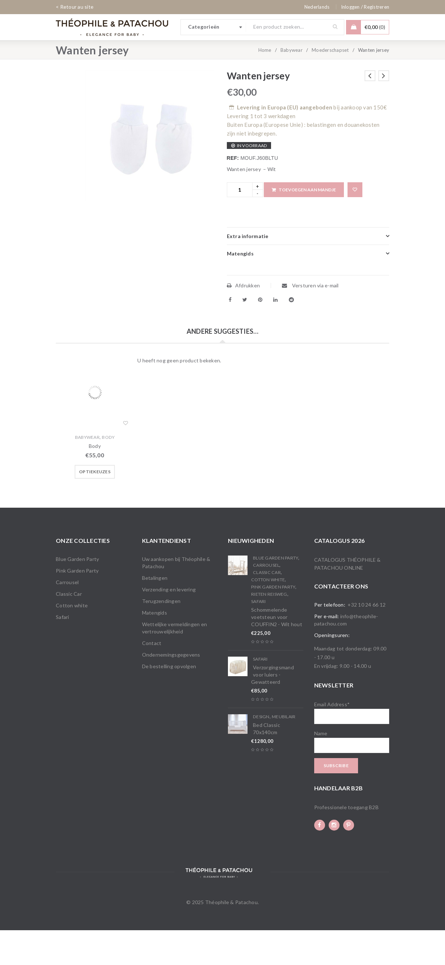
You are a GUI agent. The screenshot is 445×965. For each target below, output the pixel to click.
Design (261, 751)
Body (108, 472)
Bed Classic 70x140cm (266, 763)
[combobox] (213, 27)
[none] (317, 7)
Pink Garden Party (77, 605)
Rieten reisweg (269, 629)
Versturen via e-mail (310, 320)
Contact (152, 678)
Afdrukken (243, 320)
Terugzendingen (161, 636)
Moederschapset (330, 85)
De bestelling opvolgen (169, 701)
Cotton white (72, 640)
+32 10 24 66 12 (367, 639)
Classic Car (69, 628)
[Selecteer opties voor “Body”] (95, 506)
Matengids (154, 647)
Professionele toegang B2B (346, 842)
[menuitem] (317, 7)
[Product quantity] (240, 224)
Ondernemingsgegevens (171, 689)
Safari (62, 652)
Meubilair (283, 751)
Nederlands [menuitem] (317, 7)
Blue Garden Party (77, 594)
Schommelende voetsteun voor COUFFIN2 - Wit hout (276, 651)
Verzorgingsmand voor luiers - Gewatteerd (272, 709)
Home (264, 85)
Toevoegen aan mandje (307, 224)
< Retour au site (74, 7)
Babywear (291, 85)
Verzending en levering (169, 624)
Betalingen (155, 613)
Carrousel (67, 617)
